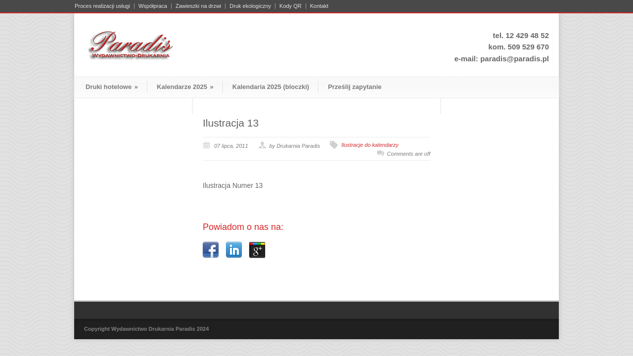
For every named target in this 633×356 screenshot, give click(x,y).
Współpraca (152, 6)
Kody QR (290, 6)
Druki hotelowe (112, 86)
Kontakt (319, 6)
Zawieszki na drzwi (198, 6)
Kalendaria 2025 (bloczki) (270, 86)
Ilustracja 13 (231, 123)
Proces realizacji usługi (102, 6)
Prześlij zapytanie (354, 86)
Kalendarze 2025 (185, 86)
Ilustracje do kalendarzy (370, 145)
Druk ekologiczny (250, 6)
